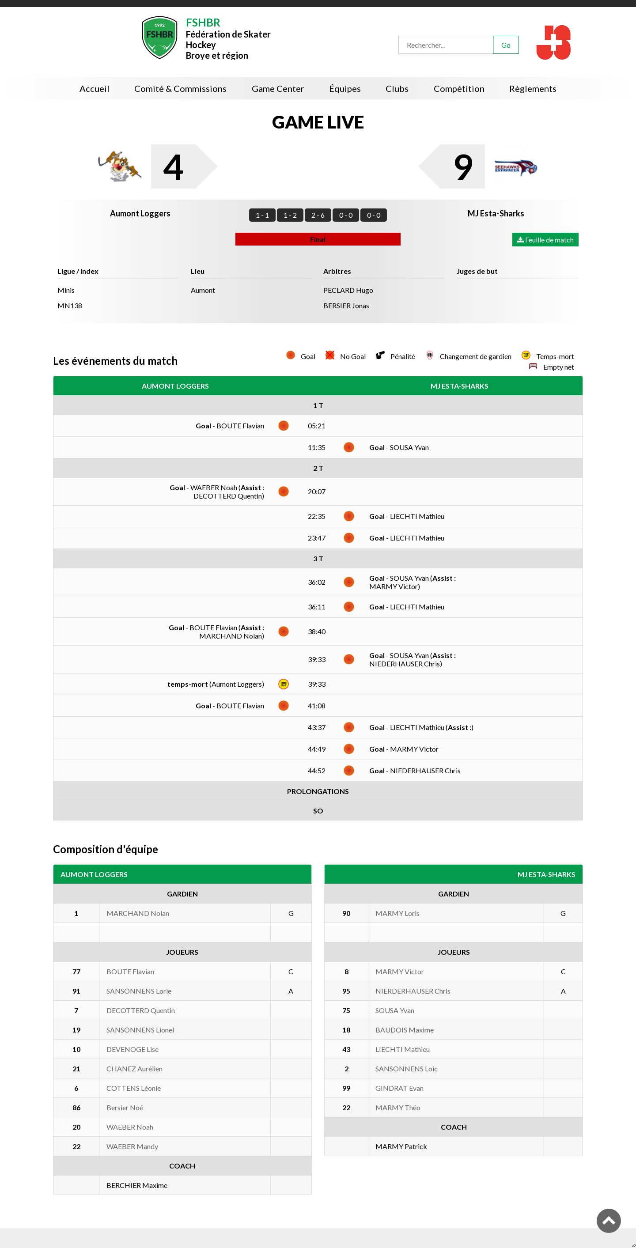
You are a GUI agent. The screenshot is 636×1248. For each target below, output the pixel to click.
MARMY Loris (397, 913)
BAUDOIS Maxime (404, 1029)
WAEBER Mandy (132, 1146)
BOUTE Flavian (130, 971)
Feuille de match (545, 239)
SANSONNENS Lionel (140, 1029)
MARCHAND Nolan (137, 913)
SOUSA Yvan (394, 1010)
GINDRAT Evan (399, 1088)
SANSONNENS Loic (406, 1068)
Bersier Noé (124, 1107)
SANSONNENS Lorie (138, 991)
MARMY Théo (397, 1107)
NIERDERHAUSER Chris (412, 991)
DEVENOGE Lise (132, 1049)
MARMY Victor (399, 971)
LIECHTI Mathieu (402, 1049)
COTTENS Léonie (133, 1088)
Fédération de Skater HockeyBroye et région (228, 38)
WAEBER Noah (129, 1127)
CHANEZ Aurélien (134, 1068)
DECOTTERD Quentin (140, 1010)
